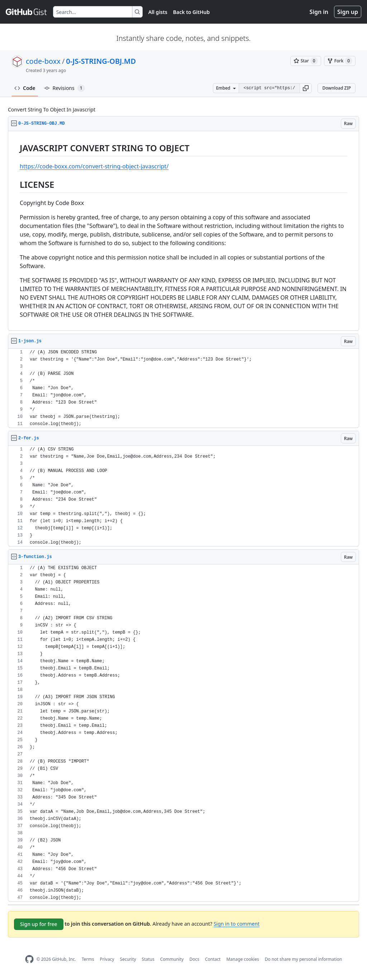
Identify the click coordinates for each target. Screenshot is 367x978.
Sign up (347, 12)
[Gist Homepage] (26, 12)
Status (148, 959)
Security (128, 959)
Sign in (319, 12)
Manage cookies (242, 959)
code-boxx (43, 61)
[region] (183, 231)
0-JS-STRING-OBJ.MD (101, 61)
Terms (88, 959)
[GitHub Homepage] (29, 959)
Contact (212, 959)
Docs (194, 959)
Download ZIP (336, 88)
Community (172, 959)
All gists (157, 12)
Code (24, 88)
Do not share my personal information (303, 959)
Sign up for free (38, 924)
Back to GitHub (191, 12)
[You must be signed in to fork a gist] (340, 61)
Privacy (107, 959)
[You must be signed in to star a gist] (305, 61)
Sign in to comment (236, 923)
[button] (306, 88)
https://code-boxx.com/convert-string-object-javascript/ (94, 166)
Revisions (64, 88)
